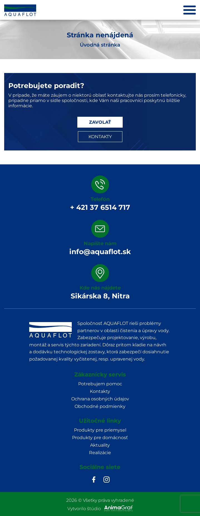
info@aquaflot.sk (100, 251)
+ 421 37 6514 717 (100, 207)
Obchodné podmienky (100, 406)
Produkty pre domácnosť (100, 437)
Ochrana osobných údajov (100, 398)
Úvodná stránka (100, 45)
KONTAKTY (100, 136)
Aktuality (100, 445)
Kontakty (100, 391)
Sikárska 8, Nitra (100, 296)
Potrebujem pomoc (100, 383)
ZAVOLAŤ (100, 122)
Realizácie (100, 452)
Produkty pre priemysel (100, 430)
